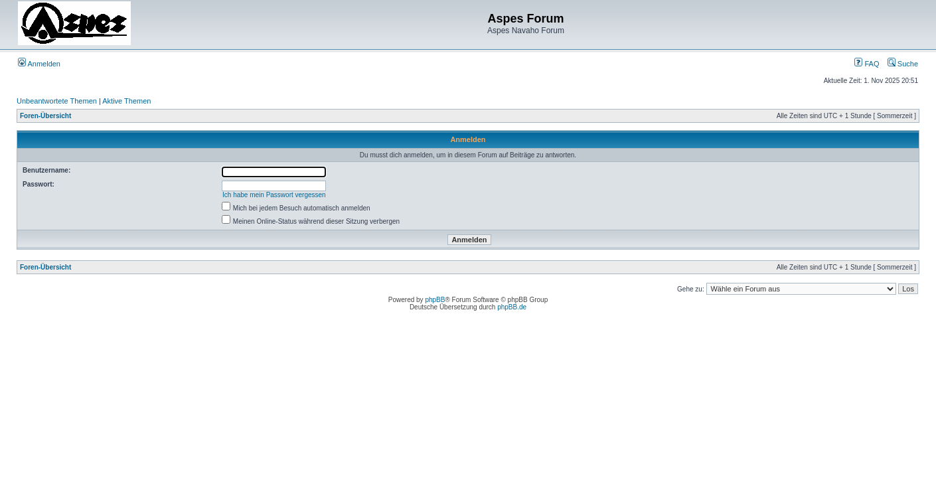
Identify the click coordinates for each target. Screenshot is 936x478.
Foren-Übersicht (45, 116)
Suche (903, 64)
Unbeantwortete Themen (57, 101)
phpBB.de (511, 307)
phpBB (435, 299)
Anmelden (39, 64)
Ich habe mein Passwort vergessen (274, 195)
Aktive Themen (126, 101)
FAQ (866, 64)
